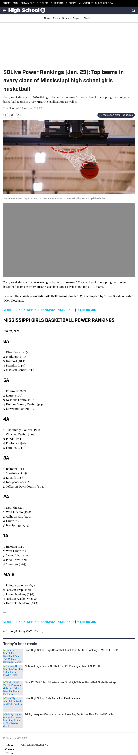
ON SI (15, 3)
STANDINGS (66, 310)
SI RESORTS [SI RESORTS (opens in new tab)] (57, 3)
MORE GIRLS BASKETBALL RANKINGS (29, 310)
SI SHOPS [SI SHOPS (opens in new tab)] (71, 3)
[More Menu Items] (5, 10)
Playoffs (77, 18)
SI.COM (6, 3)
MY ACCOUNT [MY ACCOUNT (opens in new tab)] (86, 3)
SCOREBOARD (86, 310)
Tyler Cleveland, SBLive (15, 108)
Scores (56, 18)
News (47, 18)
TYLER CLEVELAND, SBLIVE (33, 745)
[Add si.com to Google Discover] (116, 115)
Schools (66, 18)
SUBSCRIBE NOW (104, 3)
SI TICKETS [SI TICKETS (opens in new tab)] (43, 3)
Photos (87, 18)
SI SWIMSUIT (27, 3)
